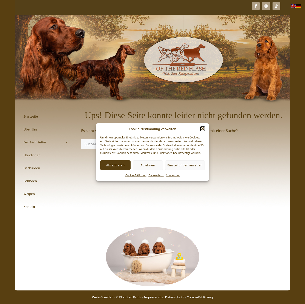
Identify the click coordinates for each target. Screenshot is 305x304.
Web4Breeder (102, 297)
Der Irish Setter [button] (47, 142)
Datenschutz (155, 175)
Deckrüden (31, 168)
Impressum (173, 175)
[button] (202, 129)
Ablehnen (147, 165)
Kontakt (29, 206)
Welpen (29, 194)
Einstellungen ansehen (184, 165)
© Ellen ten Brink (128, 297)
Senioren (30, 181)
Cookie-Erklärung (135, 175)
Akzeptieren (115, 165)
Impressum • (154, 297)
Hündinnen (31, 155)
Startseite (30, 116)
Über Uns (30, 129)
